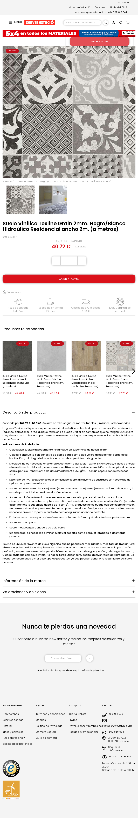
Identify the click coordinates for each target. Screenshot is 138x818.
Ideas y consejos (13, 732)
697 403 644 (118, 12)
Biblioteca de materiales (17, 744)
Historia (7, 726)
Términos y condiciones (50, 714)
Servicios (100, 7)
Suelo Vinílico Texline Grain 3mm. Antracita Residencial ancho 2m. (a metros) (16, 381)
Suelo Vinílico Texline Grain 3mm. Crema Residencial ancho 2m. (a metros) (119, 381)
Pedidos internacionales (84, 732)
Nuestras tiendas (13, 720)
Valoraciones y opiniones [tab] (24, 591)
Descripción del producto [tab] (24, 412)
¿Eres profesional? (79, 7)
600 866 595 (116, 731)
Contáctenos (11, 714)
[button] (123, 2)
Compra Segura (46, 732)
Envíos (73, 720)
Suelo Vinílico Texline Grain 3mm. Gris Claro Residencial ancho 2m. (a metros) (50, 381)
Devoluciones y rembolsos (85, 726)
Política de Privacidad (49, 726)
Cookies (41, 720)
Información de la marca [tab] (24, 580)
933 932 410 (116, 714)
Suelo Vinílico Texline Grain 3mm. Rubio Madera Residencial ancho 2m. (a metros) (85, 381)
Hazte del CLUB (118, 7)
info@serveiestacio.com (117, 725)
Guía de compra (46, 738)
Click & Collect (77, 714)
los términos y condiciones (61, 670)
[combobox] (82, 22)
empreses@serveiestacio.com (92, 12)
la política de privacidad (91, 670)
